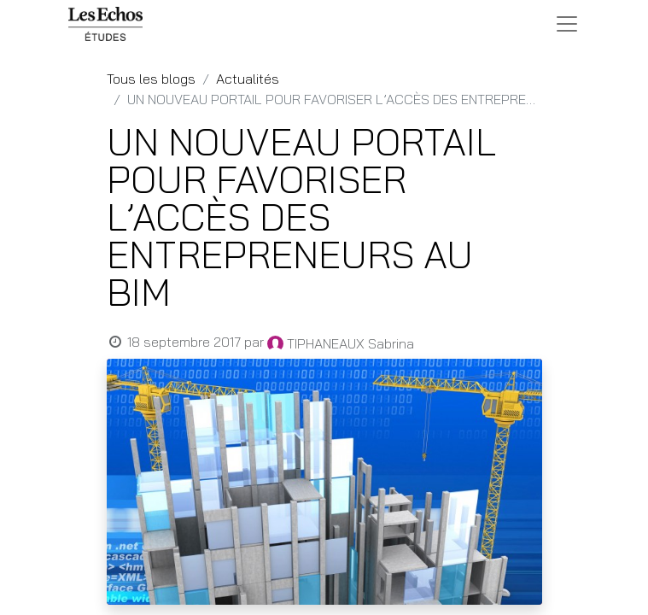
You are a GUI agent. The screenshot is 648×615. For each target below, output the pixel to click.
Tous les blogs (151, 78)
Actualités (247, 78)
